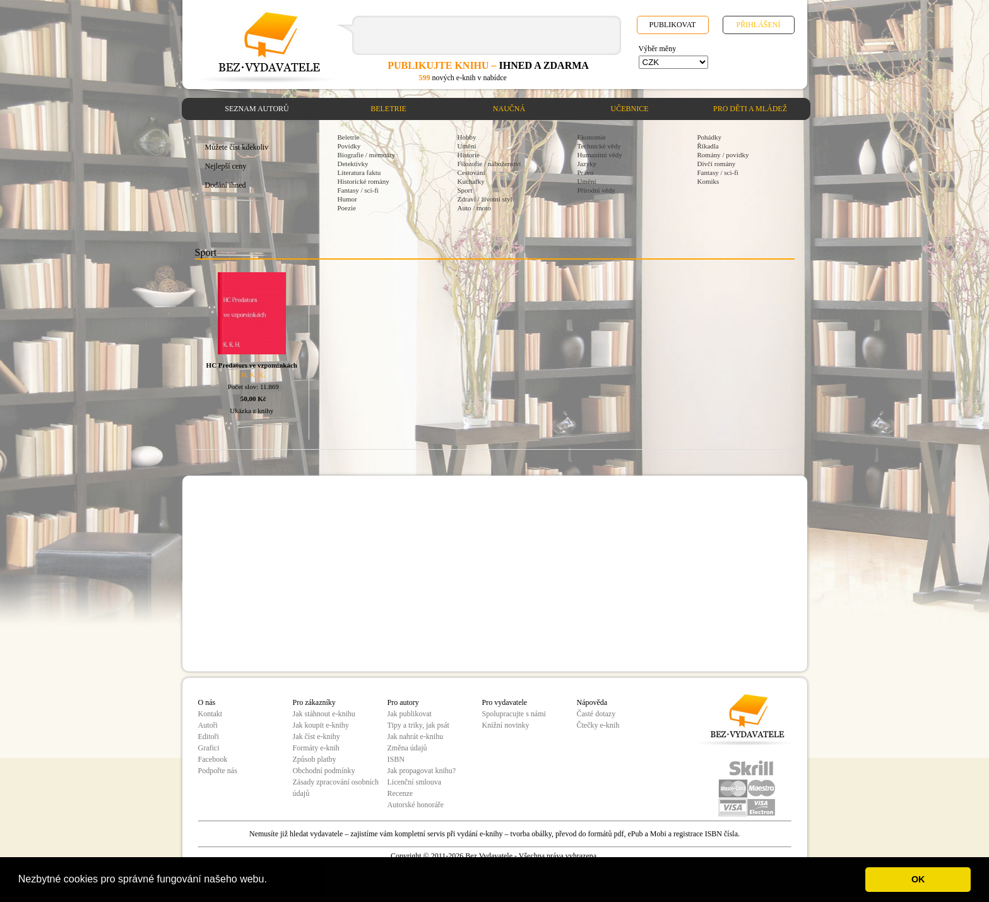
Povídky (349, 146)
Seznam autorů (256, 108)
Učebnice (630, 108)
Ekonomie (591, 137)
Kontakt (210, 713)
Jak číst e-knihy (316, 736)
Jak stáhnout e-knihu (324, 713)
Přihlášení (758, 24)
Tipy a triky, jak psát (418, 725)
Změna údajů (407, 747)
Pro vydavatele (505, 702)
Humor (347, 199)
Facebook (213, 759)
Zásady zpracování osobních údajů (336, 788)
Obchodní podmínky (324, 770)
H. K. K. (253, 374)
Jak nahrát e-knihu (416, 736)
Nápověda (592, 702)
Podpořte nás (217, 770)
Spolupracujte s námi (514, 713)
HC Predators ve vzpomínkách (251, 365)
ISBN (396, 759)
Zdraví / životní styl (485, 199)
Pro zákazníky (314, 702)
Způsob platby (314, 759)
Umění (467, 146)
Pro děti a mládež (750, 108)
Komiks (708, 181)
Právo (585, 172)
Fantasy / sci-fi (358, 190)
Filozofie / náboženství (489, 163)
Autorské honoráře (416, 804)
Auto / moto (474, 208)
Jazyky (587, 163)
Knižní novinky (506, 725)
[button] (271, 880)
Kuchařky (471, 181)
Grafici (209, 747)
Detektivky (353, 163)
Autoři (208, 725)
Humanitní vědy (599, 155)
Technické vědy (599, 146)
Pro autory (403, 702)
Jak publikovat (410, 713)
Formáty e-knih (316, 747)
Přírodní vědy (596, 190)
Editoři (208, 736)
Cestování (471, 172)
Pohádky (709, 137)
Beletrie (388, 108)
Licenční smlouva (415, 782)
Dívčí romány (716, 163)
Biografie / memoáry (367, 155)
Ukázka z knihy (251, 410)
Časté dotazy (596, 713)
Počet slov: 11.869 (253, 386)
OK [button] (918, 879)
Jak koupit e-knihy (321, 725)
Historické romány (363, 181)
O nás (207, 702)
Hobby (467, 137)
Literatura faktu (359, 172)
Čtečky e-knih (598, 725)
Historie (469, 155)
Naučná (509, 108)
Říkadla (708, 146)
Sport (465, 190)
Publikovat (672, 24)
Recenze (400, 793)
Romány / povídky (723, 155)
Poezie (347, 208)
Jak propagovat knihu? (422, 770)
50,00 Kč (253, 398)
